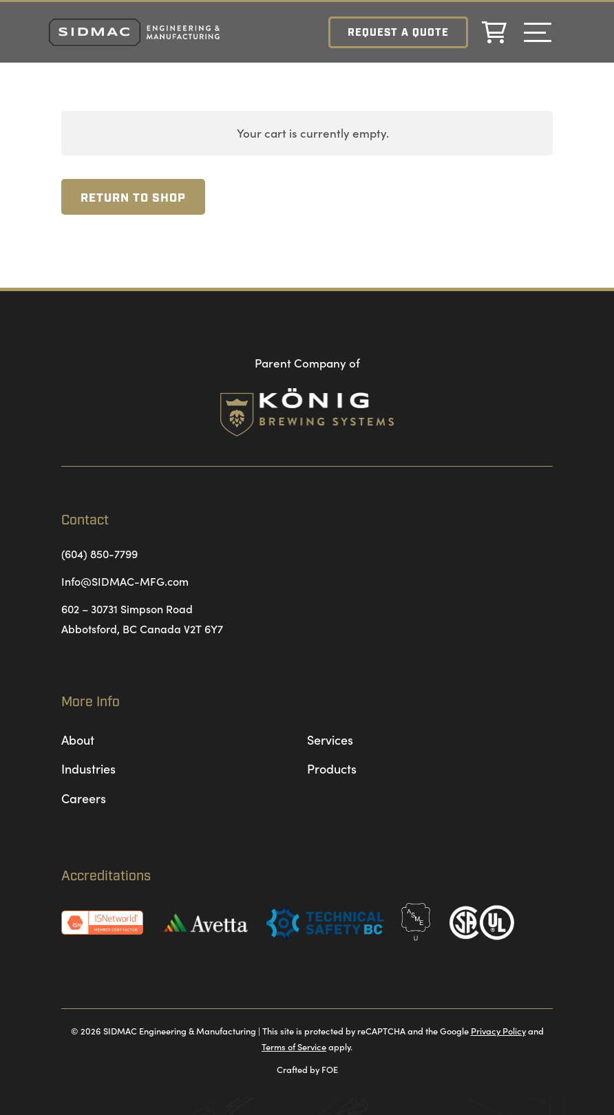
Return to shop (133, 198)
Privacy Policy (498, 1030)
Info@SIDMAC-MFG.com (125, 580)
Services (330, 739)
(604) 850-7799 (99, 553)
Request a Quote (397, 33)
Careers (83, 798)
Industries (88, 768)
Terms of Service (294, 1046)
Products (332, 768)
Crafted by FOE (307, 1069)
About (77, 739)
